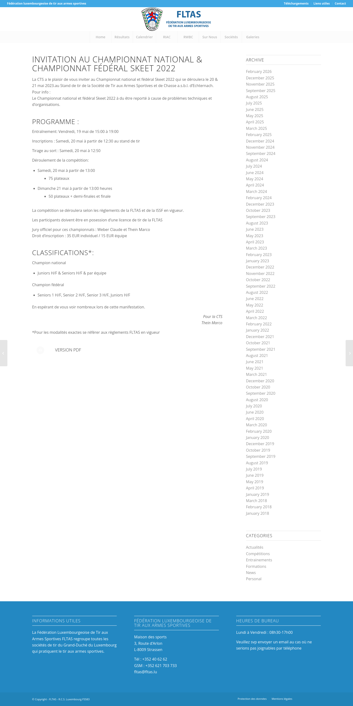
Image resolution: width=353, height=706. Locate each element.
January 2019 (257, 494)
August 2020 (257, 399)
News (251, 572)
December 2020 (260, 380)
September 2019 (260, 456)
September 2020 (260, 393)
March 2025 (256, 128)
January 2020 (257, 437)
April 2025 (255, 122)
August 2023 (257, 223)
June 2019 (255, 475)
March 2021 (256, 374)
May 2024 (254, 178)
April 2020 (255, 418)
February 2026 (259, 71)
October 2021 (258, 342)
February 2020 (259, 431)
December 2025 (260, 78)
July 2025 (254, 103)
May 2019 (254, 481)
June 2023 (255, 229)
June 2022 (255, 298)
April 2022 (255, 311)
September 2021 (260, 349)
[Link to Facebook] (303, 698)
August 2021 (257, 355)
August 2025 (257, 96)
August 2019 (257, 462)
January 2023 (257, 260)
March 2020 (256, 424)
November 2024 (260, 147)
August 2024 (257, 160)
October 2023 (258, 210)
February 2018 (259, 506)
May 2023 (254, 235)
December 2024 (260, 141)
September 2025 (260, 90)
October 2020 (258, 387)
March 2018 (256, 500)
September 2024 (260, 153)
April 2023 (255, 242)
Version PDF (68, 350)
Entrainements (259, 560)
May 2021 (254, 368)
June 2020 (255, 412)
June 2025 (255, 109)
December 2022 (260, 267)
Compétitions (258, 553)
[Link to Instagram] (310, 698)
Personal (254, 578)
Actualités (254, 547)
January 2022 (257, 330)
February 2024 (259, 197)
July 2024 (254, 166)
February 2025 (259, 134)
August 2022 (257, 292)
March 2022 (256, 317)
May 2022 (254, 305)
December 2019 (260, 443)
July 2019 (254, 469)
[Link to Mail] (317, 698)
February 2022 (259, 324)
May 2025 (254, 115)
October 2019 (258, 450)
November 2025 (260, 84)
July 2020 (254, 406)
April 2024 (255, 185)
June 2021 (255, 361)
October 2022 (258, 279)
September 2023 (260, 216)
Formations (256, 566)
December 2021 (260, 336)
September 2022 (260, 286)
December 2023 (260, 204)
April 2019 (255, 488)
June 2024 (255, 172)
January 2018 (257, 513)
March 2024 (256, 191)
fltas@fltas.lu (145, 671)
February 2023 (259, 254)
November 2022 (260, 273)
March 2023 (256, 248)
